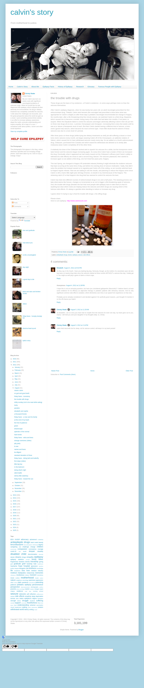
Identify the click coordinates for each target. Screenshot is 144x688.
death (24, 551)
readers (32, 589)
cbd (20, 547)
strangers (40, 598)
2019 (15, 513)
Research (80, 87)
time (42, 603)
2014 (15, 498)
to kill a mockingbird (29, 255)
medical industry (37, 571)
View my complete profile (19, 131)
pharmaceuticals (25, 587)
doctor (70, 255)
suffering (39, 601)
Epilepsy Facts (48, 87)
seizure (80, 255)
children (40, 547)
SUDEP (17, 539)
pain (19, 582)
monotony (40, 575)
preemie (13, 589)
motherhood (27, 577)
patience (13, 585)
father (41, 559)
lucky (16, 405)
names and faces (20, 449)
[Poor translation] (14, 646)
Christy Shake (62, 310)
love (28, 571)
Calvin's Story (22, 87)
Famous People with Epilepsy (109, 87)
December (18, 491)
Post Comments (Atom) (68, 374)
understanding (23, 605)
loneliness (17, 570)
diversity (41, 554)
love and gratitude (29, 230)
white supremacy (32, 607)
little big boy (18, 464)
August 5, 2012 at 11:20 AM (80, 310)
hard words (18, 435)
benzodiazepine (17, 545)
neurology (25, 580)
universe (32, 605)
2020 (15, 516)
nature (13, 580)
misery (27, 575)
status (25, 304)
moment (33, 575)
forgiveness (14, 562)
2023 (15, 524)
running (35, 591)
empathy (30, 557)
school (41, 591)
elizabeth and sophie (21, 411)
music (37, 578)
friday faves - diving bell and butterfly (26, 458)
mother (17, 578)
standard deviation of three (23, 455)
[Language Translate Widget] (23, 217)
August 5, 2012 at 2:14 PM (79, 325)
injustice (41, 566)
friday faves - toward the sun (23, 479)
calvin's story (32, 12)
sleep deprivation (37, 596)
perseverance (37, 585)
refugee (37, 589)
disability (40, 551)
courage (40, 549)
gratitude (17, 564)
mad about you (28, 243)
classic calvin (18, 390)
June (16, 382)
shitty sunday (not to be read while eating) (28, 402)
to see (16, 446)
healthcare (40, 564)
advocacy (25, 539)
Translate (24, 221)
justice (12, 568)
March (17, 373)
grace (16, 426)
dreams (18, 557)
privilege (22, 589)
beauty (41, 542)
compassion (22, 549)
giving (41, 562)
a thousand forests (20, 414)
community (13, 549)
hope (20, 566)
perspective (15, 587)
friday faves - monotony (22, 396)
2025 (15, 530)
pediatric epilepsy (24, 585)
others (15, 582)
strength (13, 601)
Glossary (91, 87)
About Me (35, 87)
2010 (15, 359)
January (17, 367)
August (17, 388)
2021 (15, 519)
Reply (59, 278)
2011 (15, 362)
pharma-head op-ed (29, 328)
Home (11, 87)
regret (41, 589)
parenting (39, 582)
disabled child (18, 554)
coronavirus (32, 549)
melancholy (30, 573)
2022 (15, 521)
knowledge (40, 568)
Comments (16, 206)
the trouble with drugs (21, 399)
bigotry (41, 545)
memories (39, 573)
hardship (29, 564)
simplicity (28, 596)
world (21, 609)
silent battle (18, 473)
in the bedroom (19, 467)
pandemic (25, 582)
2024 (15, 527)
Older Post (129, 371)
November (18, 488)
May (16, 379)
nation (41, 578)
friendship (34, 562)
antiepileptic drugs (61, 255)
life (12, 571)
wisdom (40, 607)
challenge (25, 547)
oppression (39, 580)
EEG (12, 539)
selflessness (40, 594)
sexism (13, 596)
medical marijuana (18, 573)
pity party (17, 443)
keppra (17, 568)
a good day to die (28, 279)
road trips (28, 591)
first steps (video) (20, 461)
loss (23, 571)
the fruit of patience (20, 423)
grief (23, 564)
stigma (34, 598)
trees (12, 605)
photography (34, 587)
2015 (15, 501)
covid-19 (13, 551)
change (32, 547)
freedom (21, 562)
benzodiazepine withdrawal (31, 544)
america (40, 539)
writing (31, 609)
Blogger (81, 630)
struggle (25, 601)
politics (41, 587)
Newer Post (55, 371)
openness (32, 580)
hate (35, 564)
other (12, 582)
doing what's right (20, 470)
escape (28, 559)
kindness (32, 568)
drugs (24, 557)
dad (20, 551)
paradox (17, 408)
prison (18, 589)
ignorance (34, 566)
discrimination (32, 554)
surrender (23, 603)
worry (26, 609)
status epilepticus (25, 598)
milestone (13, 575)
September (18, 482)
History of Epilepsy (65, 87)
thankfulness (32, 603)
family (34, 559)
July (16, 385)
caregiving (14, 547)
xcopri (35, 609)
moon (12, 578)
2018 (15, 510)
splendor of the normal (21, 432)
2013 (15, 495)
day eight (26, 267)
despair (32, 551)
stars (17, 598)
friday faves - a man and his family (25, 417)
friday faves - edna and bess (23, 437)
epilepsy (75, 255)
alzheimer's (33, 539)
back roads (34, 542)
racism (27, 589)
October (17, 485)
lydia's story (26, 340)
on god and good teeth (21, 393)
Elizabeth (60, 268)
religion (13, 591)
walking (24, 607)
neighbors (19, 580)
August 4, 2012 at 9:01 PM (73, 268)
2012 (15, 365)
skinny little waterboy (21, 476)
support (18, 603)
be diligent (17, 452)
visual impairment (16, 607)
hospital (27, 566)
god (12, 564)
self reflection (31, 594)
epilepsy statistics (17, 559)
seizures (22, 594)
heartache (14, 566)
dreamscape (18, 429)
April (16, 376)
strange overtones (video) (22, 440)
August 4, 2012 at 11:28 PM (75, 285)
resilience (20, 591)
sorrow (13, 598)
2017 (15, 507)
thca (39, 603)
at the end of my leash (21, 420)
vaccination (39, 605)
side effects (86, 255)
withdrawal (15, 609)
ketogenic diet (23, 568)
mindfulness (20, 575)
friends (27, 562)
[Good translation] (6, 646)
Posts (15, 203)
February (18, 370)
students (32, 600)
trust (15, 605)
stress (19, 600)
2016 (15, 504)
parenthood (32, 582)
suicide (12, 603)
